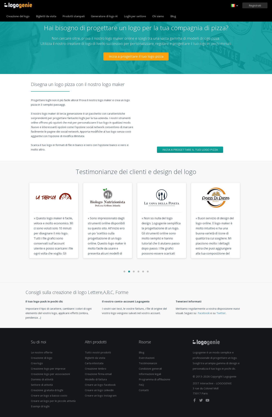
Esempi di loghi (40, 406)
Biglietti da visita (46, 16)
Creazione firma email (98, 374)
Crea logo (37, 363)
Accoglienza (18, 5)
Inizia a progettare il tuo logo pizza (136, 56)
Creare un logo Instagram (100, 395)
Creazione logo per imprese (48, 368)
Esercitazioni (146, 358)
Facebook (204, 313)
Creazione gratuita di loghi (47, 390)
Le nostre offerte (41, 352)
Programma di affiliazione (154, 379)
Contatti (144, 390)
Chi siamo (158, 16)
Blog (173, 16)
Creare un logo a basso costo (49, 395)
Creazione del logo (17, 16)
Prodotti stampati (74, 16)
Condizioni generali (150, 368)
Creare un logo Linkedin (99, 390)
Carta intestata (94, 363)
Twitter (221, 313)
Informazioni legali (150, 374)
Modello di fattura (96, 379)
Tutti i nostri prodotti (98, 352)
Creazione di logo (41, 358)
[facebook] (195, 401)
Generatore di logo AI (104, 16)
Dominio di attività (42, 379)
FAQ (141, 384)
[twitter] (201, 401)
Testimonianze (148, 363)
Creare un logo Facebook (100, 384)
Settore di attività (42, 384)
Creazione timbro (95, 368)
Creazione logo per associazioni (50, 374)
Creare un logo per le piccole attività (53, 401)
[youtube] (207, 401)
